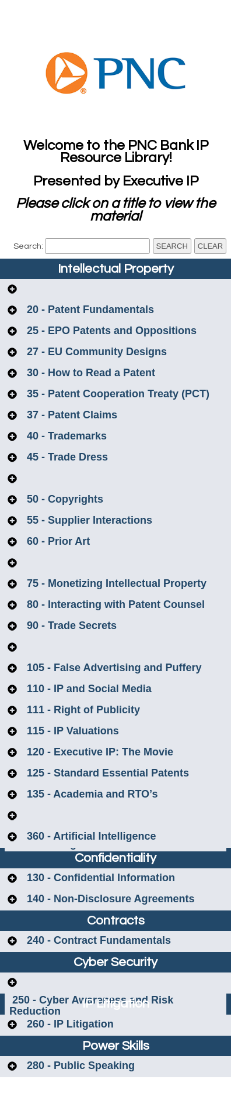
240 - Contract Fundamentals (97, 940)
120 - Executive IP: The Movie (98, 752)
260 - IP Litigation (69, 1024)
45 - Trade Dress (66, 457)
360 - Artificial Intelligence (90, 836)
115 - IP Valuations (71, 731)
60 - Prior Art (57, 541)
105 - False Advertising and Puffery (112, 667)
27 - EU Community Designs (95, 352)
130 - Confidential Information (99, 878)
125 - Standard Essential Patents (106, 773)
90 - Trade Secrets (70, 625)
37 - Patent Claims (70, 415)
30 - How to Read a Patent (89, 373)
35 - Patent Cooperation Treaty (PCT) (116, 394)
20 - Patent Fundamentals (89, 309)
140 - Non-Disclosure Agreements (109, 899)
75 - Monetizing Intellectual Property (115, 583)
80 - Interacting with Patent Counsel (114, 604)
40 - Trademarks (65, 436)
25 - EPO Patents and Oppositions (110, 330)
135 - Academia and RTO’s (91, 794)
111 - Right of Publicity (82, 710)
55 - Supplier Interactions (88, 520)
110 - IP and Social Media (88, 689)
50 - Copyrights (63, 499)
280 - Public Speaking (79, 1065)
